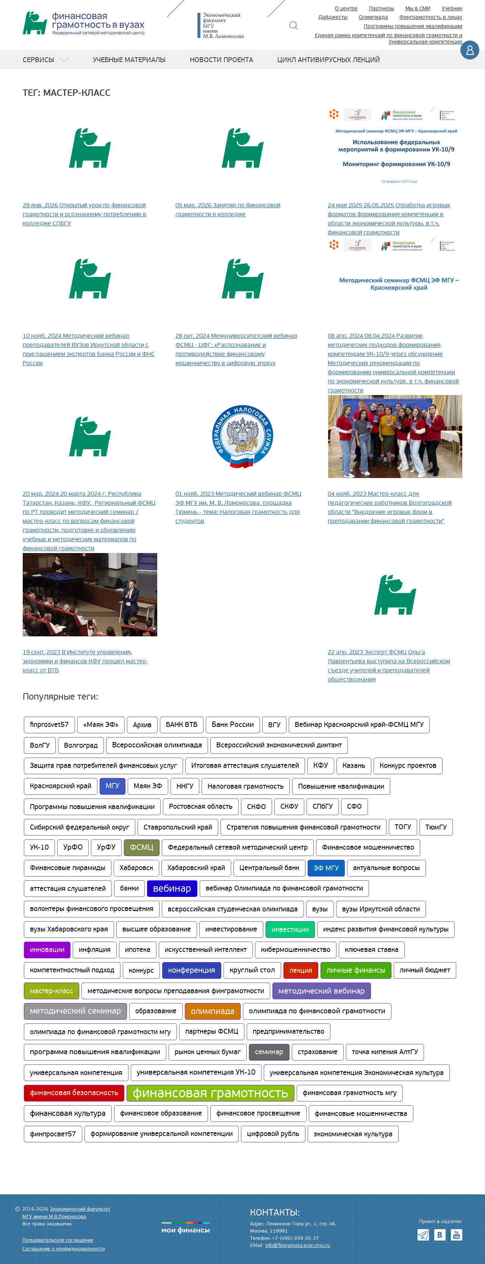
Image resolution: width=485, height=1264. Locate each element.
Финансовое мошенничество (368, 848)
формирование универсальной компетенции (162, 1134)
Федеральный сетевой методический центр (238, 848)
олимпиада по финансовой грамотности (317, 1011)
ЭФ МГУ (326, 868)
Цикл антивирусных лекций (328, 60)
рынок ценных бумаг (208, 1052)
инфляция (95, 950)
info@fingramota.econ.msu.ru (297, 1245)
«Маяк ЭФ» (101, 725)
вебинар (172, 889)
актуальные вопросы (386, 868)
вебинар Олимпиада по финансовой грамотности (284, 888)
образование (156, 1011)
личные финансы (356, 970)
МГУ (112, 786)
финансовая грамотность (210, 1093)
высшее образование (156, 929)
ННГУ (185, 786)
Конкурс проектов (408, 766)
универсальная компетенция (76, 1073)
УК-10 (39, 848)
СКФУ (289, 807)
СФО (354, 807)
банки (129, 888)
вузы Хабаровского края (69, 929)
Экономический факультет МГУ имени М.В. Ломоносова (231, 25)
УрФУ (106, 847)
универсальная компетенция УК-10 (196, 1072)
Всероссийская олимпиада (157, 745)
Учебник (452, 8)
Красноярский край (60, 786)
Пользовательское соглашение (57, 1240)
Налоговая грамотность (246, 786)
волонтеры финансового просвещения (91, 909)
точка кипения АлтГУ (385, 1052)
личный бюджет (425, 970)
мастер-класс (51, 991)
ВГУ (274, 725)
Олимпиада (373, 17)
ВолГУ (40, 745)
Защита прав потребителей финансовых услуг (103, 766)
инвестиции (290, 929)
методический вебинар (321, 991)
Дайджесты (332, 17)
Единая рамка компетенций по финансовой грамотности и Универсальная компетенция (388, 38)
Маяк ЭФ (148, 786)
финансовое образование (161, 1113)
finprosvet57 (49, 725)
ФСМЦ (141, 847)
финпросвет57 (53, 1134)
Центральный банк (269, 868)
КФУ (320, 765)
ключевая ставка (372, 950)
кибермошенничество (295, 950)
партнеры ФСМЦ (211, 1032)
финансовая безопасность (74, 1093)
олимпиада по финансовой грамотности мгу (100, 1032)
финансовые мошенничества (361, 1113)
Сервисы (38, 60)
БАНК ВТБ (181, 725)
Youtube (456, 1235)
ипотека (137, 950)
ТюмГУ (436, 827)
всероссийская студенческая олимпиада (233, 909)
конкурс (141, 970)
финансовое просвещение (258, 1113)
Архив (142, 725)
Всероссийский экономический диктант (279, 745)
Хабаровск (136, 868)
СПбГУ (323, 807)
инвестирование (231, 929)
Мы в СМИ (417, 8)
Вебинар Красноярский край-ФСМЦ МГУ (359, 725)
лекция (300, 970)
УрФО (73, 847)
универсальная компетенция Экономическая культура (357, 1073)
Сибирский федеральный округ (79, 827)
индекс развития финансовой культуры (386, 929)
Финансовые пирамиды (67, 868)
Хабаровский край (196, 868)
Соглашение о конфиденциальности (63, 1249)
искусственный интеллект (206, 950)
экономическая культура (353, 1134)
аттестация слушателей (68, 888)
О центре (346, 8)
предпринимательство (288, 1032)
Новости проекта (221, 60)
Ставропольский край (178, 827)
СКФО (256, 807)
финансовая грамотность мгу (350, 1093)
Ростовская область (201, 807)
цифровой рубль (273, 1134)
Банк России (233, 724)
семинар (269, 1052)
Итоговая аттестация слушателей (245, 766)
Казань (354, 766)
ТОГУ (403, 827)
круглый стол (252, 970)
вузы (320, 909)
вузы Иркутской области (381, 909)
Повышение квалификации (341, 786)
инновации (47, 950)
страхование (318, 1052)
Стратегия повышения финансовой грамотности (303, 827)
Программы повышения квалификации (413, 26)
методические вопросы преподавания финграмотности (176, 991)
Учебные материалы (129, 60)
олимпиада (213, 1011)
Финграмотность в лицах (430, 17)
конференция (191, 970)
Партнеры (381, 8)
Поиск (293, 25)
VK (440, 1235)
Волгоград (81, 745)
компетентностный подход (72, 970)
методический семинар (75, 1011)
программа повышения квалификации (95, 1052)
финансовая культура (68, 1113)
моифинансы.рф (185, 1228)
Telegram (423, 1235)
